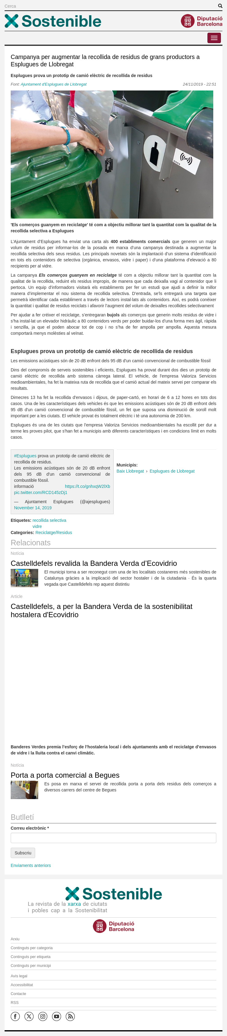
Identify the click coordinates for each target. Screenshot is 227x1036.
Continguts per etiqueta (30, 957)
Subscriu (23, 852)
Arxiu (15, 939)
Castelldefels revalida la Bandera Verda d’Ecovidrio (94, 563)
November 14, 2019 (33, 507)
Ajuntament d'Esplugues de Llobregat (54, 84)
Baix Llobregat (130, 471)
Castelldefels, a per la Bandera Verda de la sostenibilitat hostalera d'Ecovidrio (101, 610)
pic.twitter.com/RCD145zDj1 (40, 492)
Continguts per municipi (31, 966)
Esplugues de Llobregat (172, 471)
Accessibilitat (22, 985)
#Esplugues (25, 455)
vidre (37, 526)
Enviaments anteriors (31, 865)
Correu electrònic (30, 828)
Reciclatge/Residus (53, 532)
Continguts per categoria (32, 948)
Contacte (18, 994)
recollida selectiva (50, 520)
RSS (15, 1003)
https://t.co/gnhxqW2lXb (87, 486)
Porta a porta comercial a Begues (65, 775)
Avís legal (19, 976)
